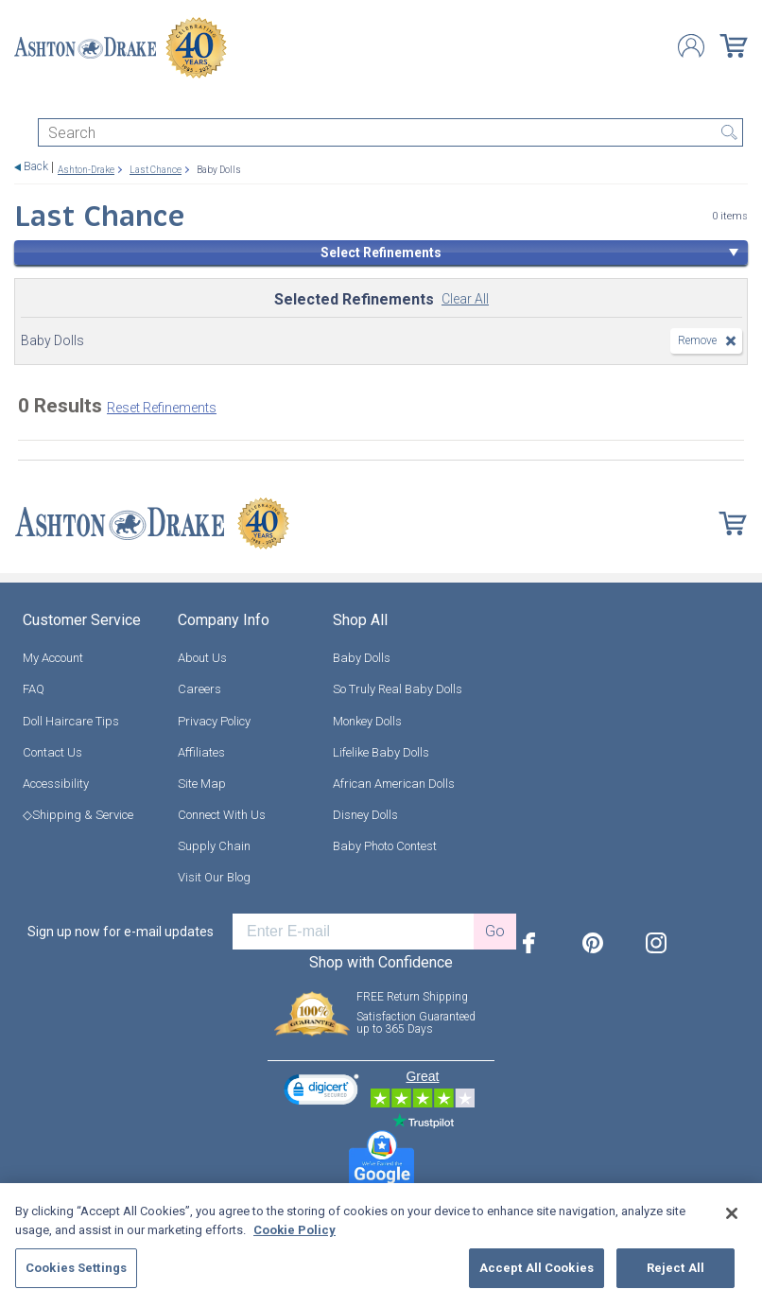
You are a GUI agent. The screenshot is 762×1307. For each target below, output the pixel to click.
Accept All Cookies (536, 1268)
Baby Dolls (361, 658)
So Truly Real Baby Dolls (397, 689)
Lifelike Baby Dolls (381, 752)
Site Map (202, 783)
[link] (321, 1091)
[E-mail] (353, 932)
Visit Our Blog (214, 877)
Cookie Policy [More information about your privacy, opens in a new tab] (294, 1230)
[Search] (390, 132)
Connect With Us (222, 815)
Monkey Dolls (367, 721)
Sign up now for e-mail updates (120, 931)
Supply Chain (214, 846)
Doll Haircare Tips (71, 721)
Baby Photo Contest (385, 846)
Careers (199, 689)
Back (36, 167)
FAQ (33, 689)
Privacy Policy (214, 721)
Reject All (675, 1268)
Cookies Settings (76, 1268)
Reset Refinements (161, 407)
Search (729, 132)
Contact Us (52, 752)
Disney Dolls (365, 815)
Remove (697, 340)
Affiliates (201, 752)
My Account (53, 658)
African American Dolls (394, 783)
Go (495, 931)
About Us (202, 658)
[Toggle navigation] (22, 102)
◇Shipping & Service (78, 815)
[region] (381, 1245)
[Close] (732, 1213)
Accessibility (56, 783)
